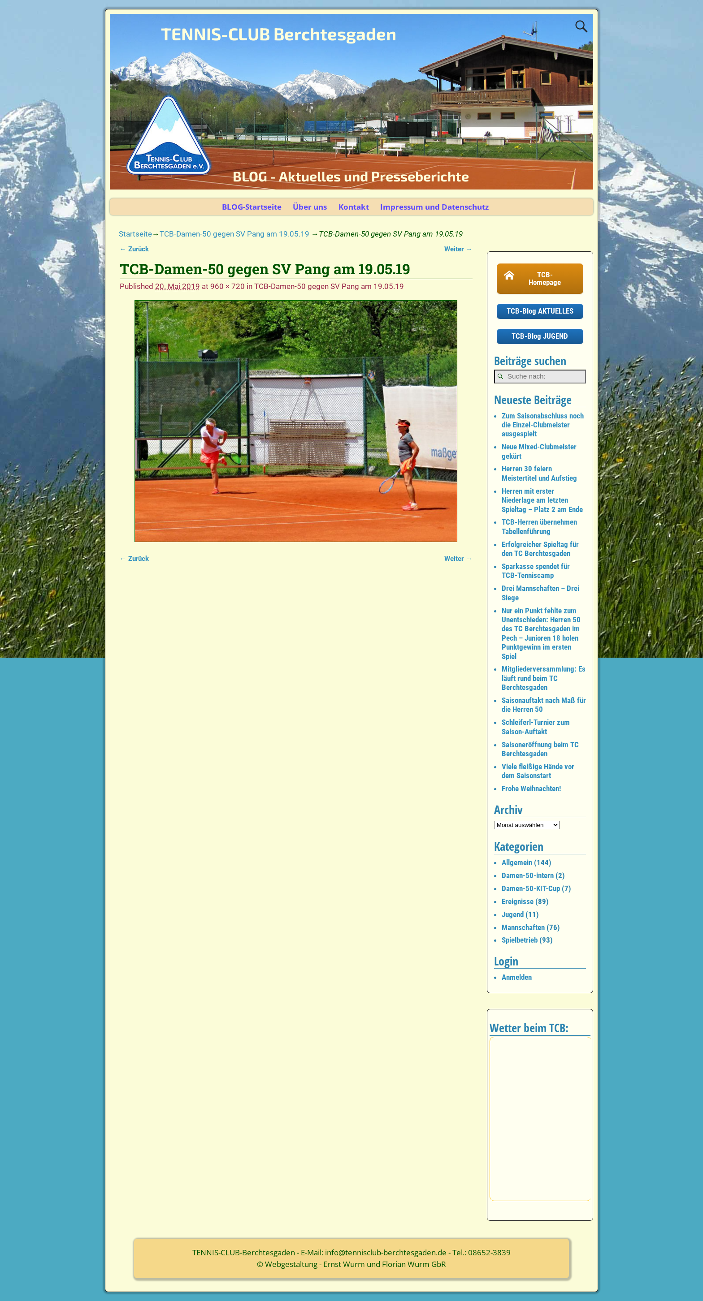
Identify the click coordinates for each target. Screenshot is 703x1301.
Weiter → (458, 249)
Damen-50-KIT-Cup (531, 888)
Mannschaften (523, 927)
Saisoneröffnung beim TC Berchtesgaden (540, 749)
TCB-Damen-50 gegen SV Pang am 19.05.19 (234, 233)
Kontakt (353, 207)
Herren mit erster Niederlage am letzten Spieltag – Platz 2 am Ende (542, 500)
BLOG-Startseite (252, 207)
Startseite (135, 233)
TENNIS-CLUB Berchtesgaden (278, 33)
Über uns (310, 207)
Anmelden (517, 977)
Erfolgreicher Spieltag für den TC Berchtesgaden (540, 549)
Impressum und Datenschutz (434, 207)
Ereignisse (518, 901)
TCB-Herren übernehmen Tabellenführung (539, 526)
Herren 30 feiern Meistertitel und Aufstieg (539, 473)
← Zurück (134, 249)
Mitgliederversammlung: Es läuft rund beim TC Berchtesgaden (544, 678)
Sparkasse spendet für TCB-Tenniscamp (536, 571)
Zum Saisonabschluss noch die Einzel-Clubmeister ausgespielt (543, 425)
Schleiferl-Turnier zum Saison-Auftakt (536, 727)
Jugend (513, 914)
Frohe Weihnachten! (531, 788)
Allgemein (517, 862)
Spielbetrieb (520, 939)
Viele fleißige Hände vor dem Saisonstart (538, 771)
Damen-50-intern (528, 875)
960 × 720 (227, 286)
